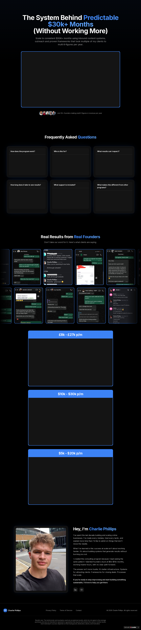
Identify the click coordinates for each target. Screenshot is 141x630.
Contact (79, 610)
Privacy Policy (51, 610)
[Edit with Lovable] (130, 627)
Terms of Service (66, 610)
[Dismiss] (138, 627)
